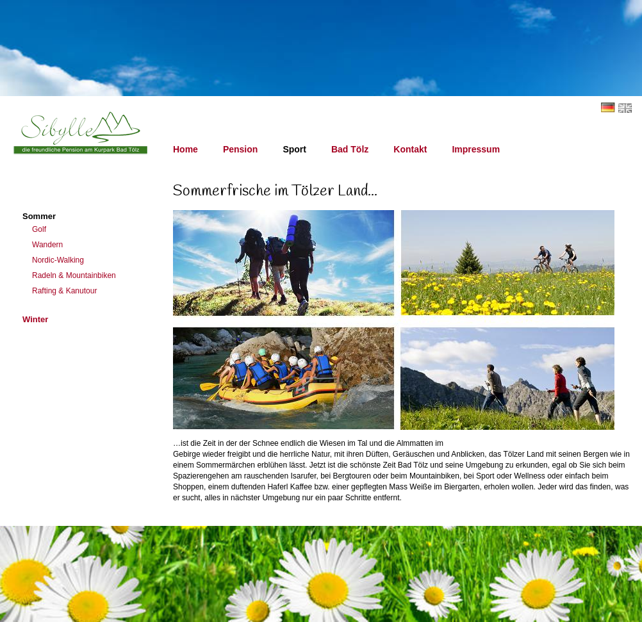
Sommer (39, 216)
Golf (39, 229)
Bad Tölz (349, 149)
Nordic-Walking (58, 260)
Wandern (47, 244)
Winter (35, 319)
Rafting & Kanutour (64, 290)
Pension (240, 149)
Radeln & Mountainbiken (74, 275)
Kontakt (410, 149)
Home (185, 149)
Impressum (476, 149)
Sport (294, 149)
